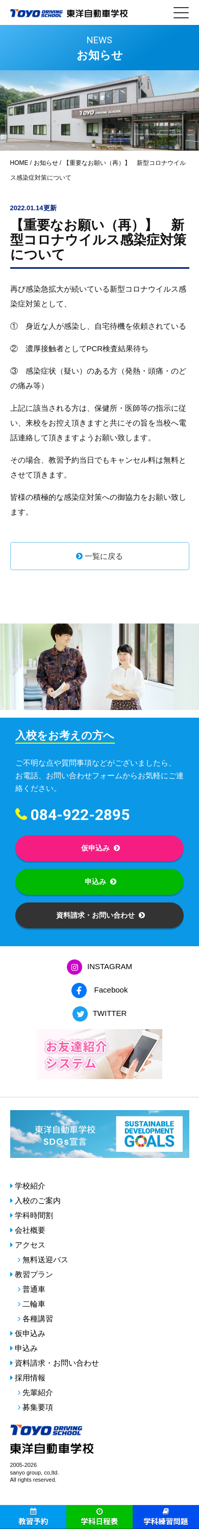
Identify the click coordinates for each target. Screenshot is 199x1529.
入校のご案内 (38, 1200)
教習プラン (34, 1274)
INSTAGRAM (109, 966)
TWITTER (110, 1013)
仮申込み (95, 848)
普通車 (33, 1289)
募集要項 (37, 1407)
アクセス (30, 1244)
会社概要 (30, 1230)
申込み (95, 881)
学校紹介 (30, 1185)
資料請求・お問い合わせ (95, 915)
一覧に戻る (104, 556)
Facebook (111, 989)
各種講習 (37, 1318)
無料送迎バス (45, 1259)
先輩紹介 (37, 1392)
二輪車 (33, 1303)
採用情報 (30, 1377)
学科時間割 (34, 1215)
